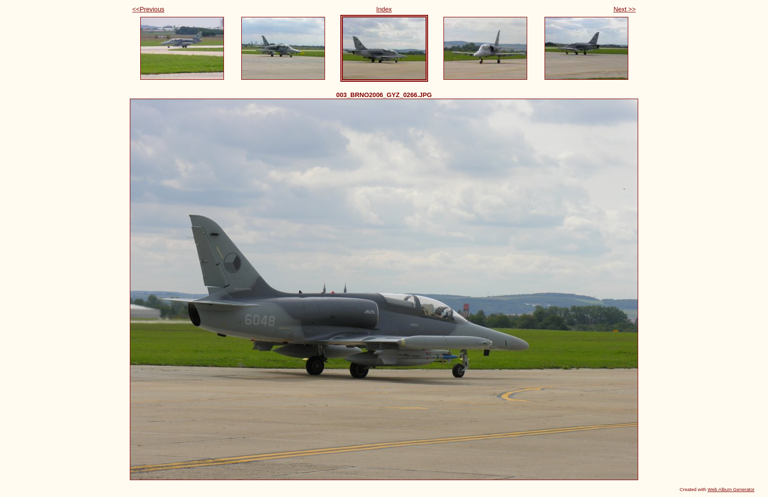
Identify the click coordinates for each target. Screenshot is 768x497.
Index (383, 9)
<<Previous (148, 9)
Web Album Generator (731, 489)
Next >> (624, 9)
